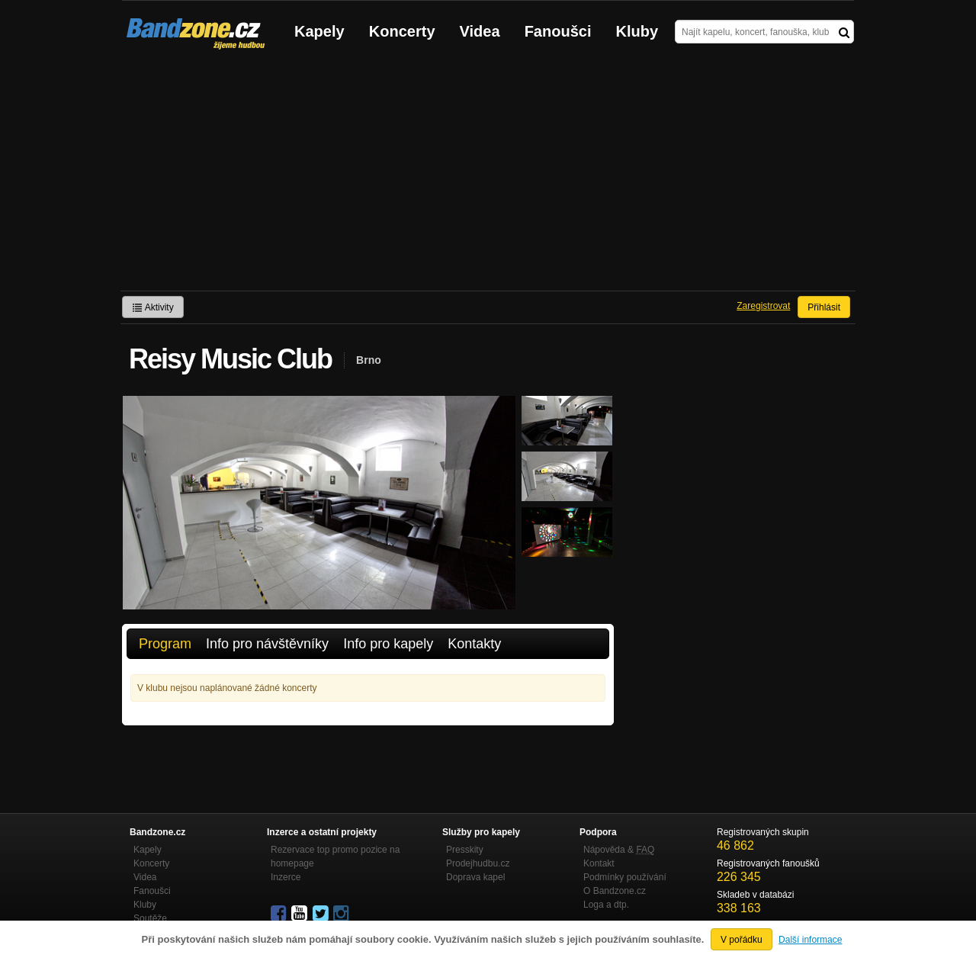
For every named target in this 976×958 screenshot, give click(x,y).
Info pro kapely (388, 644)
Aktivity (153, 307)
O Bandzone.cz (614, 891)
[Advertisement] (488, 176)
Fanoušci (558, 31)
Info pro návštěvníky (267, 644)
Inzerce (285, 877)
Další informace (810, 939)
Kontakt (599, 863)
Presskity (464, 849)
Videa (480, 31)
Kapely (319, 31)
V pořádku (741, 939)
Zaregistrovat (763, 306)
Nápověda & (618, 849)
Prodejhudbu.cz (477, 863)
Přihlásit (823, 307)
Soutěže (150, 918)
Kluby (637, 31)
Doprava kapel (475, 877)
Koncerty (402, 31)
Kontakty (474, 644)
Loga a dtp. (606, 904)
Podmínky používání (624, 877)
